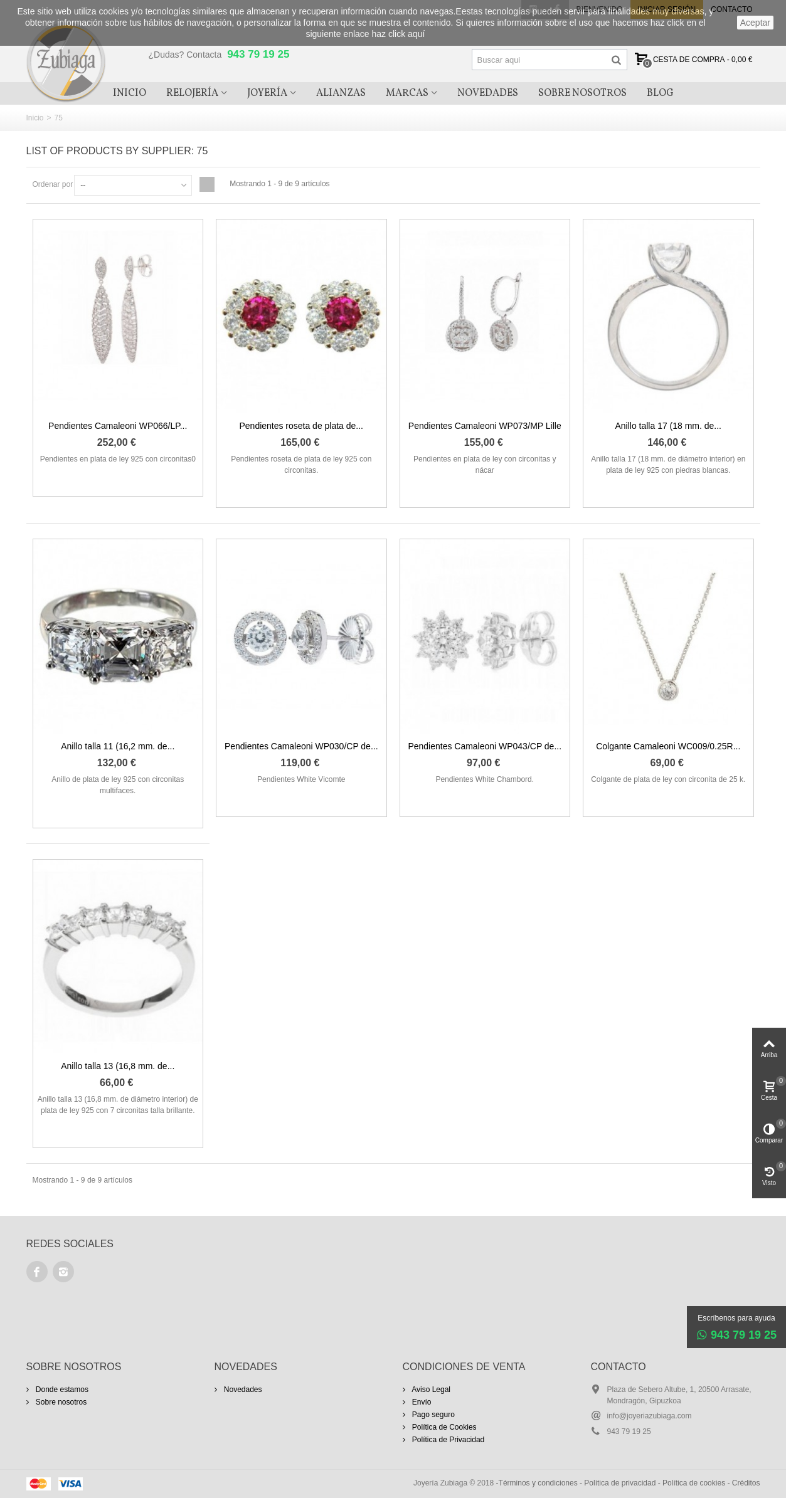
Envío (421, 1402)
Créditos (746, 1483)
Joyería (267, 93)
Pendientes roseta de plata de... (301, 426)
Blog (660, 93)
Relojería (192, 93)
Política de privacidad (620, 1483)
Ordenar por (53, 184)
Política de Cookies (443, 1427)
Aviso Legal (430, 1389)
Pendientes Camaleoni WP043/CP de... (484, 746)
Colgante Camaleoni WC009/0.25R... (668, 746)
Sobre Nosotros (582, 93)
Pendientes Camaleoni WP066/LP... (117, 426)
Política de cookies (693, 1483)
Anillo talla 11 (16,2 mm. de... (117, 746)
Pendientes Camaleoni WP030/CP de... (301, 746)
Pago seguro (432, 1414)
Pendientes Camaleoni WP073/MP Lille (484, 426)
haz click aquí (398, 34)
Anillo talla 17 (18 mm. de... (668, 426)
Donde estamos (61, 1389)
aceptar (755, 23)
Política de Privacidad (447, 1439)
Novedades (487, 93)
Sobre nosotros (60, 1402)
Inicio (129, 93)
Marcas (407, 93)
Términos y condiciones (538, 1483)
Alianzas (341, 93)
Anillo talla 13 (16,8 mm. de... (117, 1066)
